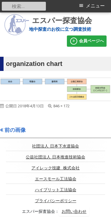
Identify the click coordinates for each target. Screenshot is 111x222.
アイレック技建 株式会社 (55, 168)
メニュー (95, 6)
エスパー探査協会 (62, 21)
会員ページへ (87, 41)
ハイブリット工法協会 (55, 189)
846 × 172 (61, 105)
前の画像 (15, 129)
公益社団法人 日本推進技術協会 (55, 157)
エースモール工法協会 (55, 178)
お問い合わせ (74, 211)
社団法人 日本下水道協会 (55, 146)
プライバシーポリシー (55, 200)
